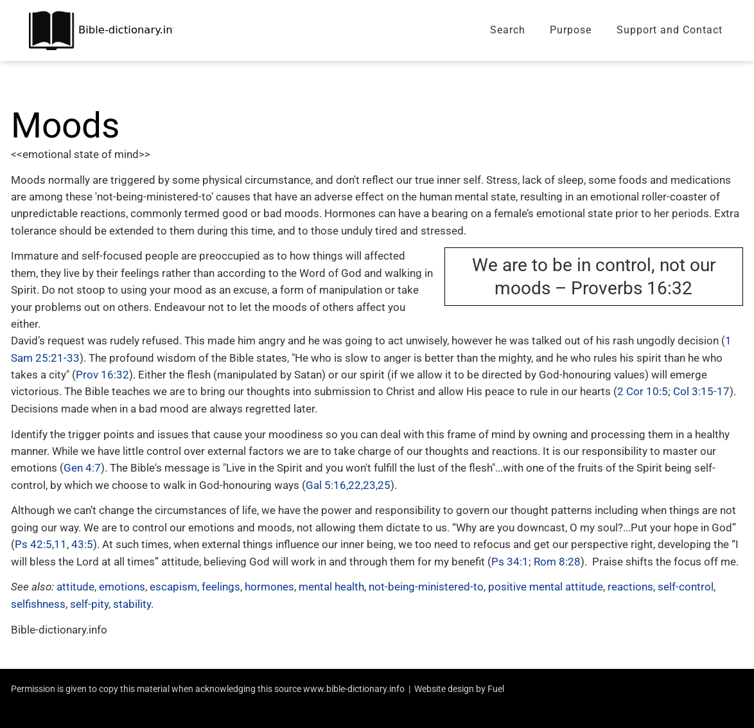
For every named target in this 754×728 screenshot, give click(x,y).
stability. (133, 604)
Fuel (495, 689)
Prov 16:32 (102, 374)
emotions (122, 586)
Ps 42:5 (33, 544)
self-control (686, 586)
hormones (269, 586)
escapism (173, 586)
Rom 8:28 (557, 561)
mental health (330, 586)
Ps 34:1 (510, 561)
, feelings (218, 586)
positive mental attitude (545, 586)
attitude (75, 586)
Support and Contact (670, 30)
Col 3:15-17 (701, 391)
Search (507, 30)
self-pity (89, 604)
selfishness (38, 604)
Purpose (571, 30)
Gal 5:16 (326, 485)
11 (60, 544)
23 (369, 485)
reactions (630, 586)
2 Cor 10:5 (642, 391)
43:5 (82, 544)
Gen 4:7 (82, 467)
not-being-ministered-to (426, 586)
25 (384, 485)
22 (354, 485)
